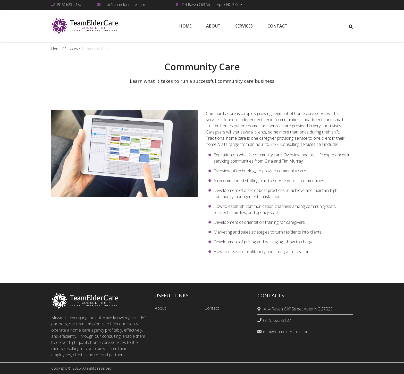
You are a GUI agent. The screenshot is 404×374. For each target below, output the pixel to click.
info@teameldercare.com (124, 4)
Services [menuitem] (244, 26)
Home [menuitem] (185, 26)
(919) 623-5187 (69, 4)
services (71, 48)
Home (56, 48)
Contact (212, 308)
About (160, 308)
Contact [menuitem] (277, 26)
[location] (259, 309)
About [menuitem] (213, 26)
